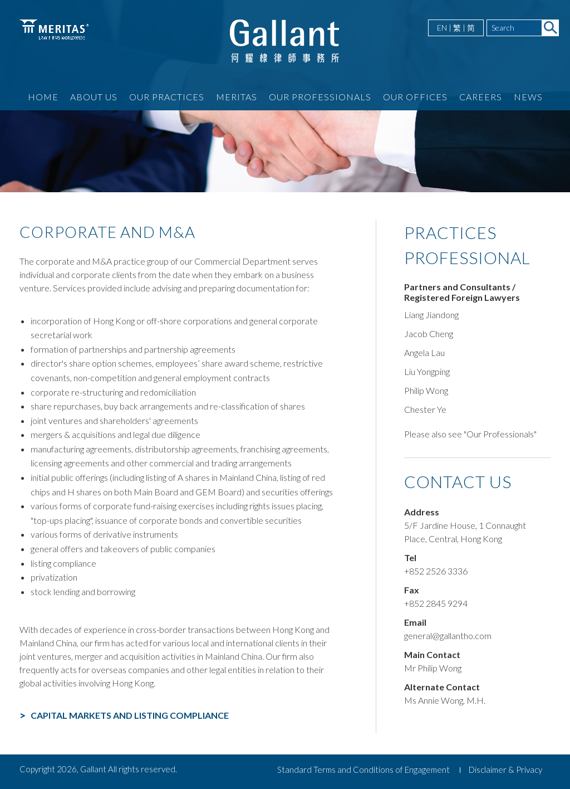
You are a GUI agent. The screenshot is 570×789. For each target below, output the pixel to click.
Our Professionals (320, 96)
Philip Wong (426, 390)
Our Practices (166, 96)
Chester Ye (425, 409)
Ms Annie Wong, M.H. (444, 700)
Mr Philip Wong (432, 668)
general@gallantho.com (448, 635)
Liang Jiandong (431, 314)
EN (442, 27)
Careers (480, 96)
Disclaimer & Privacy (505, 769)
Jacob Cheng (428, 333)
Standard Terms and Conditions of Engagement (363, 769)
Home (43, 96)
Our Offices (415, 96)
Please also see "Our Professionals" (470, 433)
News (528, 96)
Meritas (236, 96)
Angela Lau (424, 352)
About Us (93, 96)
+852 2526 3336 (436, 571)
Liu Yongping (427, 371)
